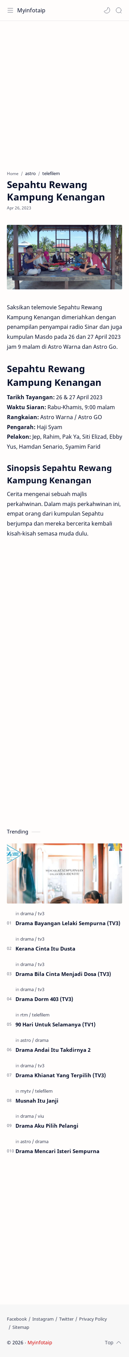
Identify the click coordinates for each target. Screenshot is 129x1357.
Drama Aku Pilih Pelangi (46, 1125)
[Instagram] (43, 1318)
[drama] (28, 913)
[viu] (41, 1116)
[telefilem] (41, 1015)
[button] (107, 10)
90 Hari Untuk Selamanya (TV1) (55, 1024)
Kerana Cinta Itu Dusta (45, 948)
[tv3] (41, 913)
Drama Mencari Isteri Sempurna (57, 1151)
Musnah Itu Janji (36, 1100)
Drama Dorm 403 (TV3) (44, 999)
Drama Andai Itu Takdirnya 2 (52, 1049)
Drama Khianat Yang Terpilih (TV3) (60, 1075)
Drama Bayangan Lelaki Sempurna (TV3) (67, 923)
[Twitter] (66, 1318)
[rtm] (25, 1015)
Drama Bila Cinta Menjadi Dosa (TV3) (63, 973)
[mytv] (27, 1091)
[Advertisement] (64, 92)
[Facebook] (17, 1318)
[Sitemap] (20, 1327)
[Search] (119, 10)
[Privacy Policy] (93, 1318)
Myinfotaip (31, 10)
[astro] (27, 1040)
